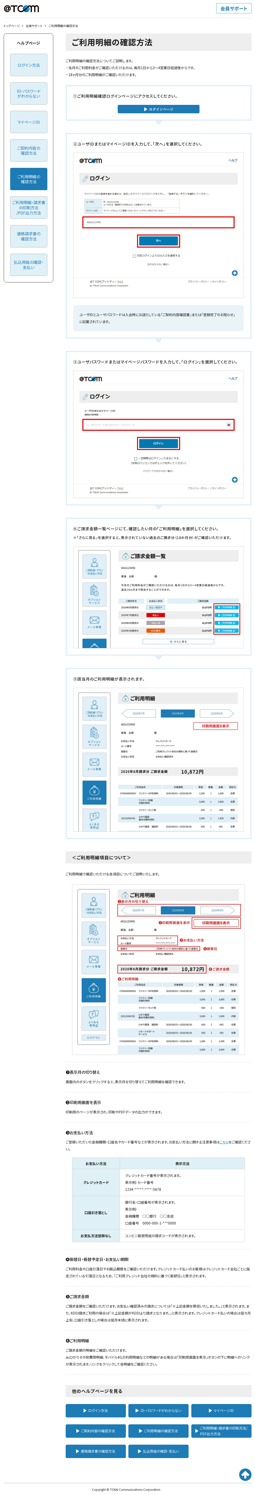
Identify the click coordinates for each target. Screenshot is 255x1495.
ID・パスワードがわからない (158, 1410)
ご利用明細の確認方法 (158, 1430)
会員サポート (34, 26)
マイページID (221, 1410)
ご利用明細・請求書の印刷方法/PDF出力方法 (221, 1431)
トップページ (12, 26)
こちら (224, 1141)
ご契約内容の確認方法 (95, 1430)
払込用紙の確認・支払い (158, 1451)
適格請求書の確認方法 (95, 1451)
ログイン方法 (96, 1410)
